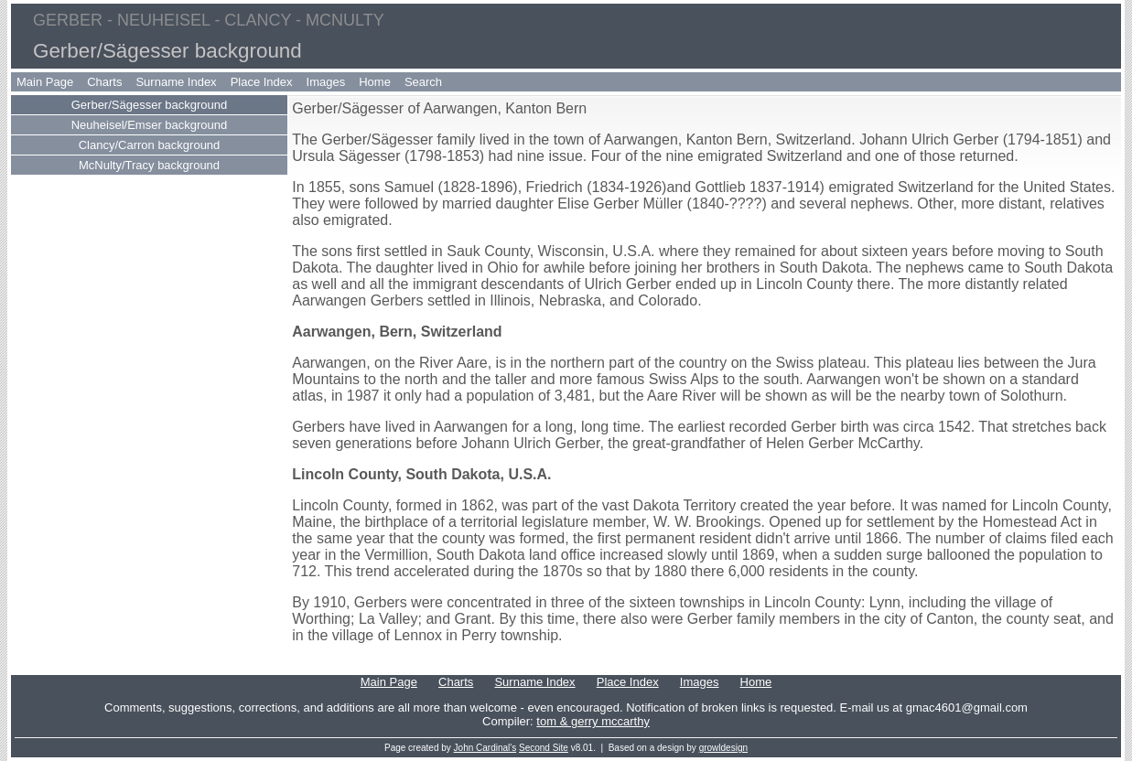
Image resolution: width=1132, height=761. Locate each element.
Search (423, 82)
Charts (104, 82)
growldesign (723, 748)
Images (326, 82)
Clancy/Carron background (150, 145)
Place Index (262, 82)
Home (375, 82)
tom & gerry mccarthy (593, 721)
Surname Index (175, 82)
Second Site (543, 748)
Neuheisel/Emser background (149, 125)
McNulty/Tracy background (149, 165)
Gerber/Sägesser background (149, 105)
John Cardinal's (485, 748)
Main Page (44, 82)
